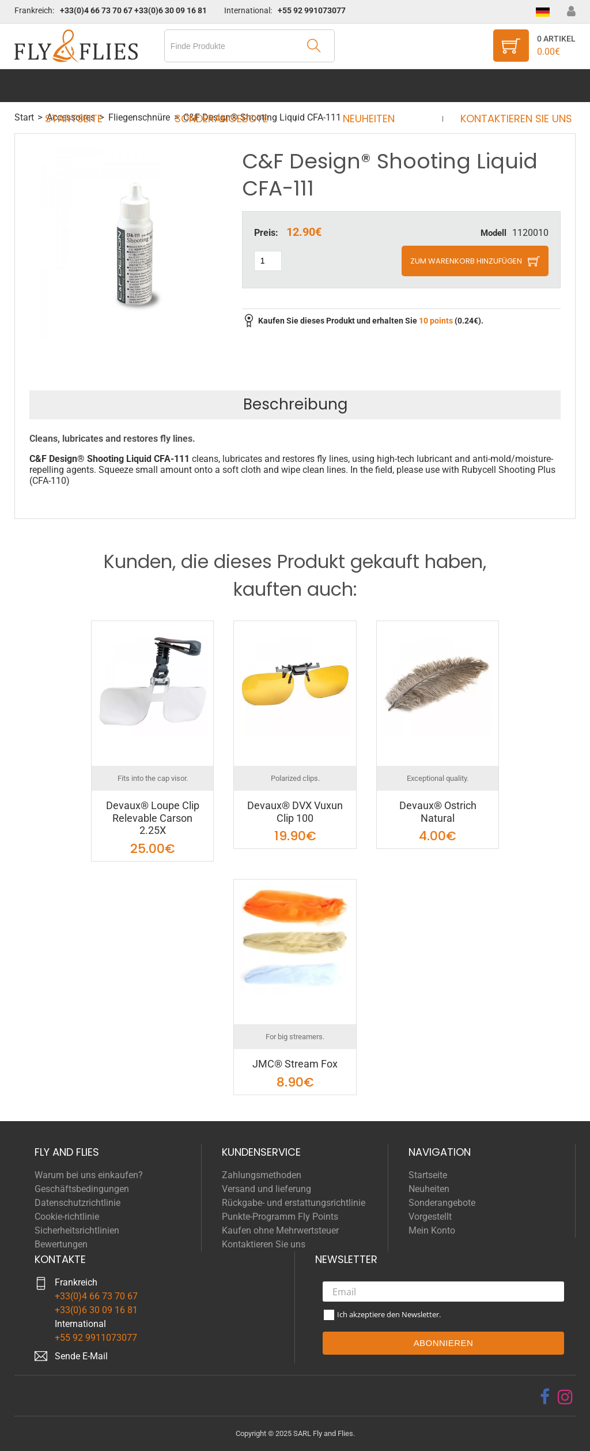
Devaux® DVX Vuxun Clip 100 (295, 811)
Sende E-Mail (81, 1356)
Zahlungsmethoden (261, 1175)
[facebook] (545, 1396)
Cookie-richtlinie (67, 1216)
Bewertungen (61, 1244)
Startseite (85, 85)
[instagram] (565, 1396)
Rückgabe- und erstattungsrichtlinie (293, 1202)
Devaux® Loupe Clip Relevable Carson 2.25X (152, 817)
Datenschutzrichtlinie (77, 1202)
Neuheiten (365, 85)
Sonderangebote (224, 85)
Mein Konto (432, 1230)
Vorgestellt (430, 1216)
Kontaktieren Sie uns (505, 85)
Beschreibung (295, 404)
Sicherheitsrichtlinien (77, 1230)
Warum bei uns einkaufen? (89, 1175)
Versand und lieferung (266, 1188)
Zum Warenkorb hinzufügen (466, 260)
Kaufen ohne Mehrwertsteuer (280, 1230)
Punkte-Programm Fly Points (280, 1216)
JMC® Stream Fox (295, 1064)
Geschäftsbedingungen (82, 1188)
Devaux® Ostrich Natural (437, 811)
